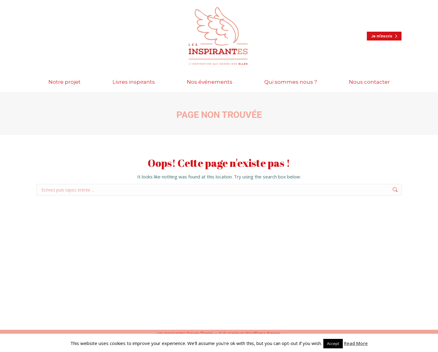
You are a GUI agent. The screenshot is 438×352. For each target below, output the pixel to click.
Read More (356, 343)
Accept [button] (333, 343)
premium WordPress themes (254, 333)
